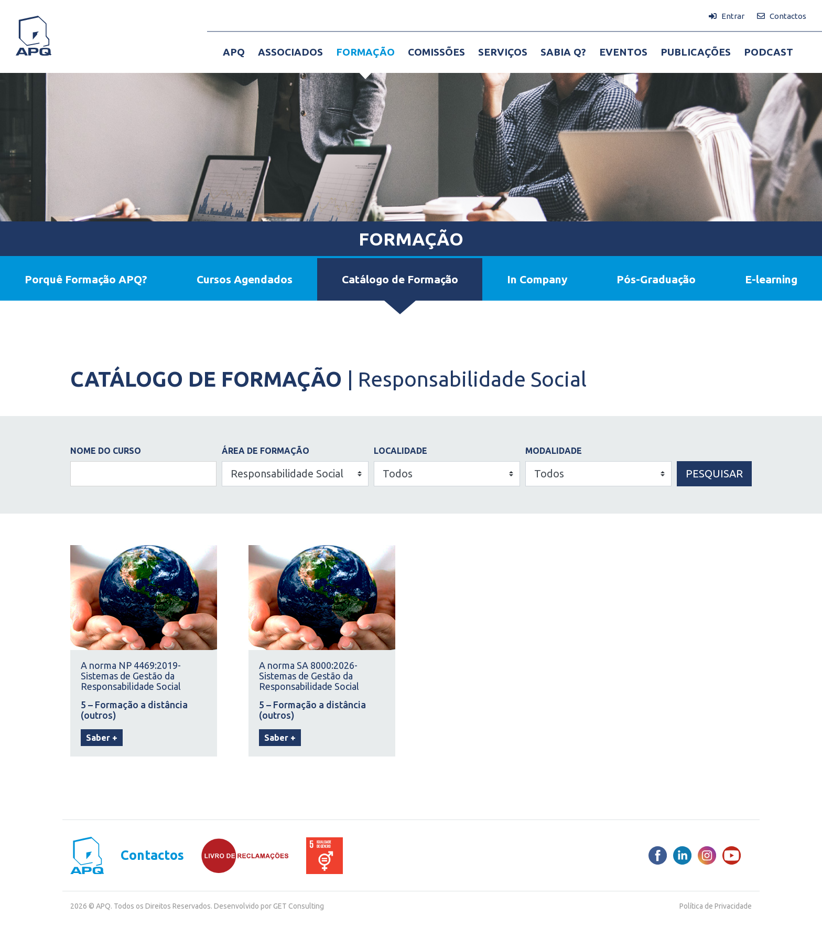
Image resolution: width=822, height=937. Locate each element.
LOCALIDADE (400, 450)
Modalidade (553, 450)
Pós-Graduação (656, 279)
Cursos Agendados (245, 279)
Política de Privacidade (715, 906)
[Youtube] (731, 855)
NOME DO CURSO (105, 450)
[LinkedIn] (682, 855)
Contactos (152, 855)
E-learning (771, 279)
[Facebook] (657, 855)
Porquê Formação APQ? (86, 279)
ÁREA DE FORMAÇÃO (265, 450)
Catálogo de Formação (400, 279)
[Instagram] (707, 855)
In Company (537, 279)
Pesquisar (714, 473)
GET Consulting (298, 906)
